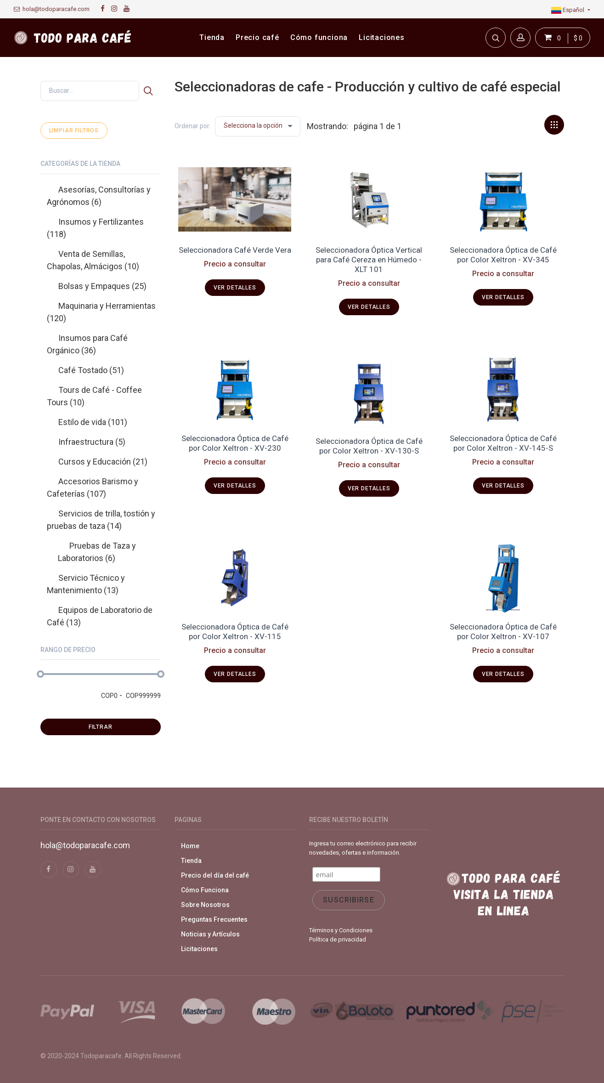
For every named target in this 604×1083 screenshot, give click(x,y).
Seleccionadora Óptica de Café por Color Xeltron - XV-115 (234, 631)
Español (568, 9)
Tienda (191, 860)
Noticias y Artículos (210, 934)
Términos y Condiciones (341, 930)
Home (190, 846)
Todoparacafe (101, 1056)
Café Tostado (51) (91, 370)
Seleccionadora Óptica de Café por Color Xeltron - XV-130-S (369, 446)
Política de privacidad (337, 939)
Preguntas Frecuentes (214, 919)
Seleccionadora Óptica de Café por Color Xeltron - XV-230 (234, 443)
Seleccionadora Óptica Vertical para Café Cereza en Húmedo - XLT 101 (369, 259)
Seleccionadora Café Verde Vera (235, 250)
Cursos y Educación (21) (102, 461)
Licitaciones (199, 949)
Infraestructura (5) (91, 442)
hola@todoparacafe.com (52, 9)
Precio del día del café (215, 875)
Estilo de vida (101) (92, 422)
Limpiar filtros (74, 130)
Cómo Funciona (205, 890)
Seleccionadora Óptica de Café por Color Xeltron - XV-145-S (503, 443)
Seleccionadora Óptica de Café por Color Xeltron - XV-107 (503, 631)
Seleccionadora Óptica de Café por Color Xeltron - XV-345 (503, 254)
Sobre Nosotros (205, 904)
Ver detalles (235, 287)
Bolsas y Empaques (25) (102, 286)
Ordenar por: (193, 126)
